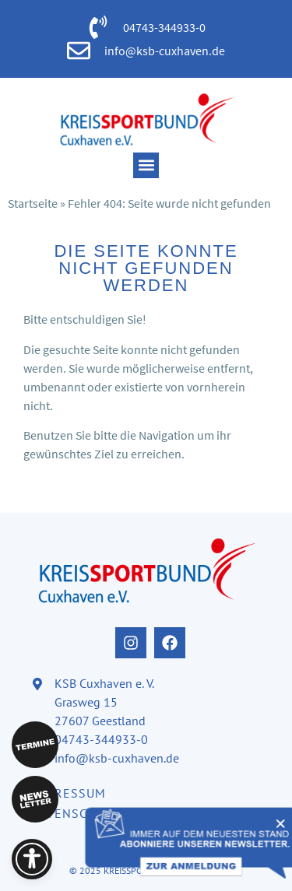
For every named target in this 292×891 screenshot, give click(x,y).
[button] (146, 165)
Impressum (68, 793)
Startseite (33, 203)
